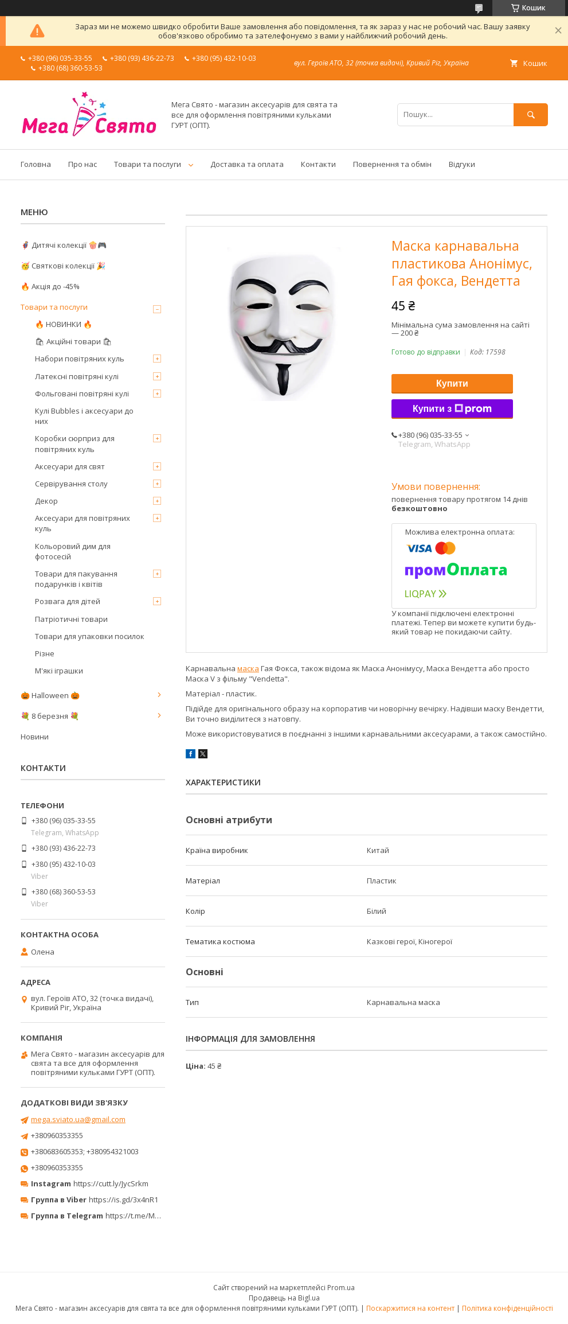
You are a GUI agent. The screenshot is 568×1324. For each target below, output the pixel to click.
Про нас (82, 164)
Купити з (452, 409)
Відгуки (462, 164)
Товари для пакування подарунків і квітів (76, 578)
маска (248, 668)
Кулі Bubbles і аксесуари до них (84, 416)
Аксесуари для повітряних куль (82, 523)
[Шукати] (531, 114)
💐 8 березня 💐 (50, 716)
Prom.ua (341, 1287)
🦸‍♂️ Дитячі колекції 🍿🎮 (64, 245)
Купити (452, 383)
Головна (36, 164)
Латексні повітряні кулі (77, 376)
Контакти (318, 164)
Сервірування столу (71, 483)
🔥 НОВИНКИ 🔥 (63, 324)
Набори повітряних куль (79, 358)
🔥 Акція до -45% (50, 286)
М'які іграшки (59, 670)
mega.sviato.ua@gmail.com (78, 1119)
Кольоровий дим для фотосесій (73, 551)
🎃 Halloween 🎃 (50, 695)
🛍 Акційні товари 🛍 (73, 341)
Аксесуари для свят (70, 466)
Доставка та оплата (247, 164)
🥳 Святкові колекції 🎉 (63, 265)
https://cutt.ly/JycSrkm (110, 1183)
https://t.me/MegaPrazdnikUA (157, 1215)
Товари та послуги (147, 164)
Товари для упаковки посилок (89, 636)
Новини (35, 736)
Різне (44, 653)
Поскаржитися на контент (410, 1308)
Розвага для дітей (67, 601)
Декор (46, 501)
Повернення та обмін (392, 164)
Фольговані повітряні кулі (82, 393)
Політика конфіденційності (507, 1308)
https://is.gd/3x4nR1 (123, 1199)
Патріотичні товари (71, 619)
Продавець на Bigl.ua (284, 1298)
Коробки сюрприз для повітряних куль (75, 443)
